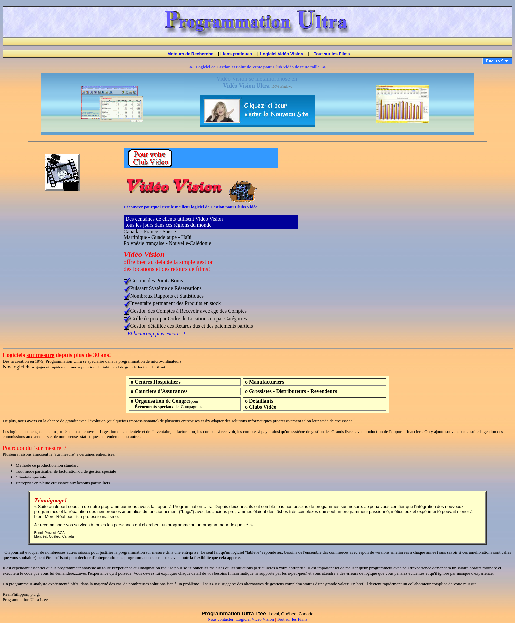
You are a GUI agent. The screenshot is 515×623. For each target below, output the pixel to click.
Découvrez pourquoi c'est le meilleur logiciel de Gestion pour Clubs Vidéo (191, 207)
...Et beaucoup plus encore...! (154, 334)
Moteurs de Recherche (190, 54)
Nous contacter (220, 620)
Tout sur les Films (332, 54)
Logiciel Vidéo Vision (281, 54)
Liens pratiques (236, 54)
